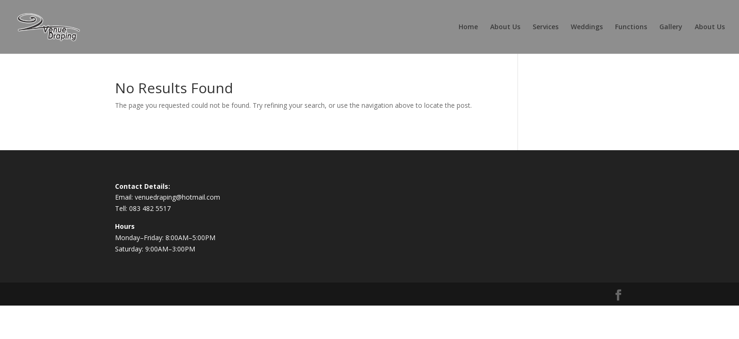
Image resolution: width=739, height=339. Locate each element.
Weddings (587, 27)
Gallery (670, 27)
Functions (631, 27)
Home (468, 27)
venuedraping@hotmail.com (177, 197)
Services (545, 27)
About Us (505, 27)
